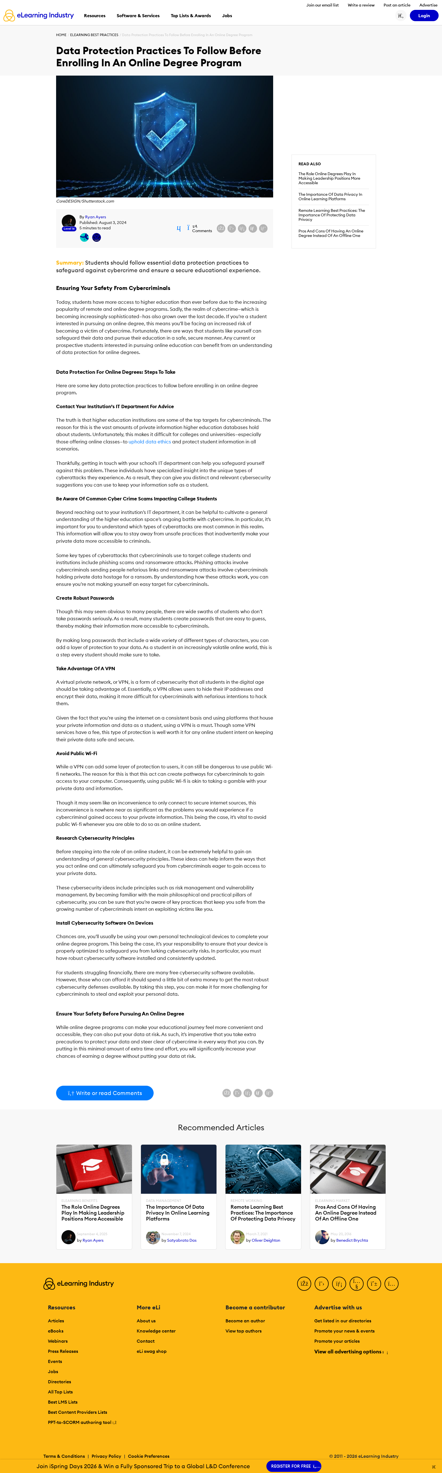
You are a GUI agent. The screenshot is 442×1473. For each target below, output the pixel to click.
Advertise (428, 5)
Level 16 (69, 228)
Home (61, 35)
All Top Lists (60, 1392)
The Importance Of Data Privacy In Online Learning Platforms (330, 196)
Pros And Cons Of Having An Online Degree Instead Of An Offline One (331, 233)
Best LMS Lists (63, 1402)
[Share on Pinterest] (263, 228)
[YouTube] (357, 1284)
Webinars (58, 1341)
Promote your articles (337, 1341)
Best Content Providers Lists (77, 1412)
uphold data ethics (150, 442)
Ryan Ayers (95, 216)
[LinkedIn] (339, 1284)
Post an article (397, 5)
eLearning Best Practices (94, 35)
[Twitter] (322, 1284)
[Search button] (400, 15)
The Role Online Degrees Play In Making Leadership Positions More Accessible (329, 178)
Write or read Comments (105, 1092)
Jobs (53, 1371)
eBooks (55, 1331)
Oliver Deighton (266, 1240)
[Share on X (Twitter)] (231, 228)
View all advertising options (350, 1351)
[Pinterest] (374, 1284)
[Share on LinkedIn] (242, 228)
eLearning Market (332, 1201)
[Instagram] (391, 1284)
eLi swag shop (152, 1351)
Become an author (245, 1320)
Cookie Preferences (148, 1456)
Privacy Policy (106, 1456)
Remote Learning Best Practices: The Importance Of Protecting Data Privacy (332, 215)
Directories (59, 1381)
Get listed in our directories (342, 1320)
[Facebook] (304, 1284)
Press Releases (63, 1351)
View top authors (244, 1331)
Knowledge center (156, 1331)
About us (146, 1320)
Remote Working (246, 1201)
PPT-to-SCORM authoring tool (82, 1422)
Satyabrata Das (181, 1240)
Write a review (361, 5)
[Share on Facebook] (221, 228)
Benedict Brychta (352, 1240)
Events (55, 1361)
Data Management (163, 1201)
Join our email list (322, 5)
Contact (145, 1341)
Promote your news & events (344, 1331)
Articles (56, 1320)
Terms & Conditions (64, 1456)
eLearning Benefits (79, 1201)
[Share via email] (253, 228)
